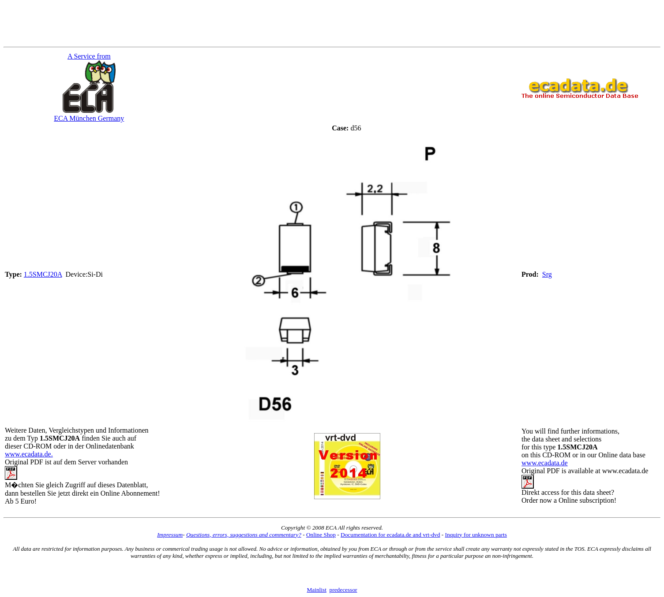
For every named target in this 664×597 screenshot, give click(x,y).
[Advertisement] (332, 23)
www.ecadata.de (544, 463)
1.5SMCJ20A (43, 274)
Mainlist (316, 589)
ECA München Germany (89, 118)
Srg (547, 274)
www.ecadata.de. (29, 454)
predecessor (343, 589)
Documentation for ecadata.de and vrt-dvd (390, 534)
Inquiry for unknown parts (476, 534)
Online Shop (321, 534)
